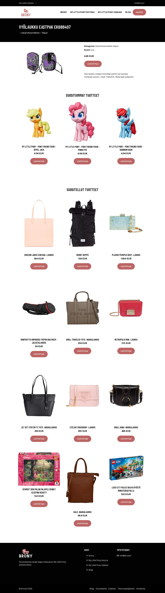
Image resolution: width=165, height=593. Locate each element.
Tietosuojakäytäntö (126, 588)
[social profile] (36, 3)
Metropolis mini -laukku (126, 339)
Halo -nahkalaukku (82, 512)
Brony (63, 12)
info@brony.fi (139, 3)
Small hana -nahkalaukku (126, 427)
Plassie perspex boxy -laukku (126, 254)
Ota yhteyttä (101, 588)
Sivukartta (140, 588)
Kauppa (139, 12)
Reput (45, 33)
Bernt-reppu (82, 254)
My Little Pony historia (82, 12)
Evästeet (112, 588)
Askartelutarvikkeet (30, 33)
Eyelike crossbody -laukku (82, 427)
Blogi (128, 12)
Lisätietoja (93, 64)
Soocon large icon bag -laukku (39, 254)
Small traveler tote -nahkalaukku (82, 339)
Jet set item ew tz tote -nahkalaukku (39, 427)
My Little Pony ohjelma (110, 12)
